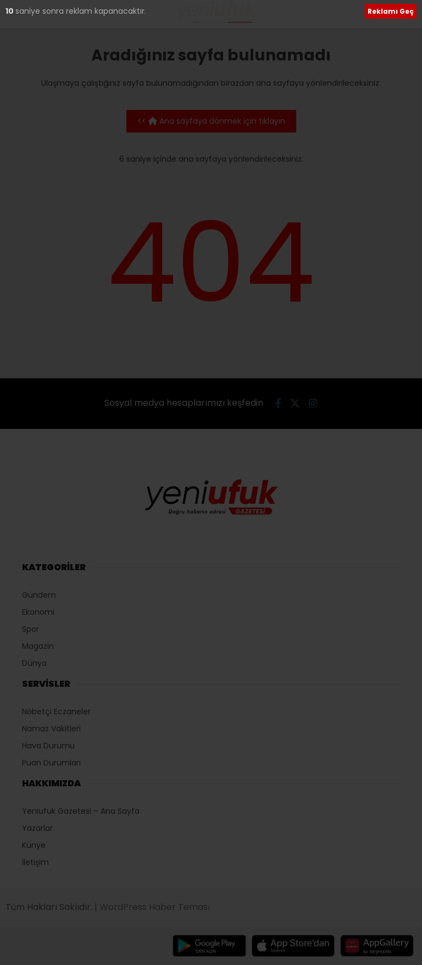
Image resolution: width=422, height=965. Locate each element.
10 (10, 10)
